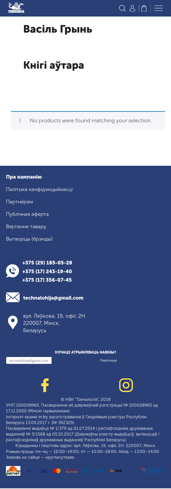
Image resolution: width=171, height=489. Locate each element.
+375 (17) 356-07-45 (49, 280)
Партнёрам (20, 202)
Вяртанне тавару (27, 227)
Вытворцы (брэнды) (30, 239)
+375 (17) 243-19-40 (49, 272)
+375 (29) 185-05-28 (49, 263)
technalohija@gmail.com (55, 298)
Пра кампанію (25, 177)
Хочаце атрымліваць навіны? (85, 353)
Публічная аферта (28, 214)
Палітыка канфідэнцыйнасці (41, 190)
